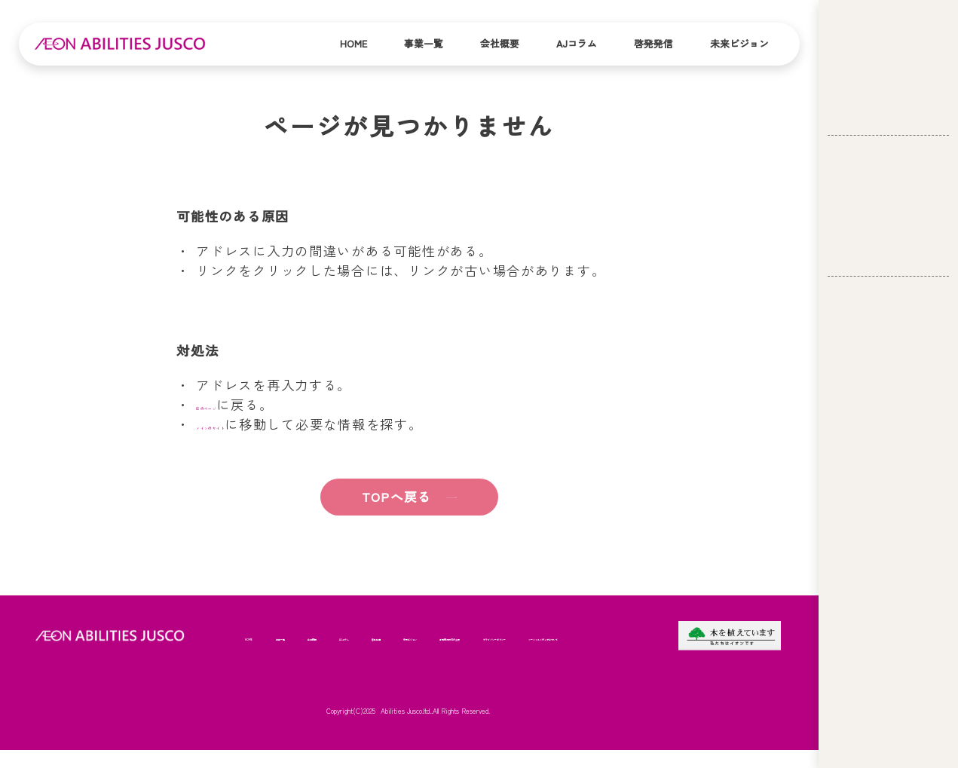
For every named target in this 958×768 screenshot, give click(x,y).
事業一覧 (423, 43)
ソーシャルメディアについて (502, 674)
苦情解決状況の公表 (282, 674)
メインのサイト (245, 424)
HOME (257, 632)
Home (353, 43)
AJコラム (576, 43)
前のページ (231, 404)
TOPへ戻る (381, 497)
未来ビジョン (739, 43)
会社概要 (499, 43)
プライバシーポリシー (384, 674)
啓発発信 (653, 43)
